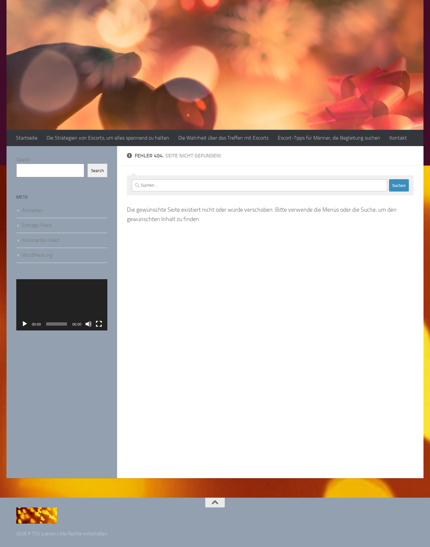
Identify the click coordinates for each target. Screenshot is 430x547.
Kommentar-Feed (40, 240)
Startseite (26, 138)
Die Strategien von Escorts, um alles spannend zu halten (108, 138)
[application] (61, 304)
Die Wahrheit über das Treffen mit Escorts (223, 138)
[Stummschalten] (88, 324)
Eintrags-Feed (36, 225)
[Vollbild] (99, 324)
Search (23, 160)
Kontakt (398, 138)
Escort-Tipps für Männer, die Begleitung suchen (329, 138)
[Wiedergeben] (24, 324)
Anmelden (32, 210)
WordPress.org (37, 255)
